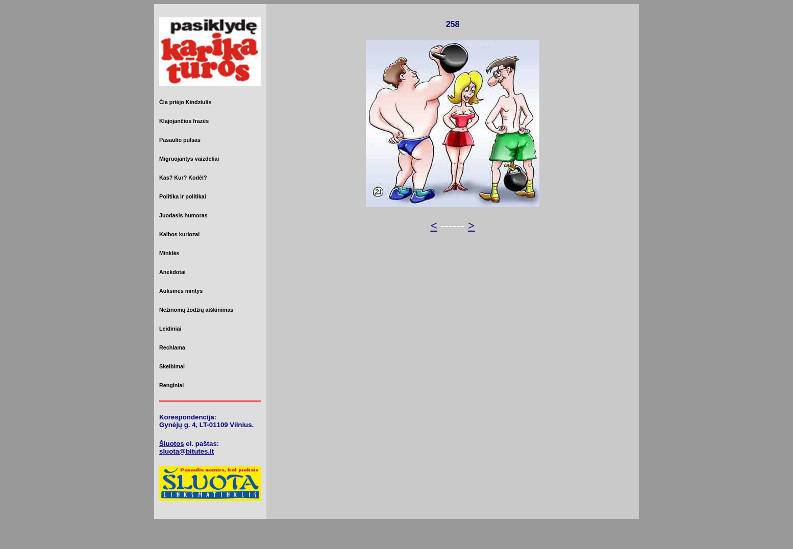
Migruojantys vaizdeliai (189, 159)
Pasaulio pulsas (180, 140)
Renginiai (171, 385)
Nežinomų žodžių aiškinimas (196, 310)
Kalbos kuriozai (179, 234)
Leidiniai (170, 329)
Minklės (169, 253)
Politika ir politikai (182, 196)
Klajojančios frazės (184, 121)
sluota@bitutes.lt (186, 451)
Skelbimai (172, 366)
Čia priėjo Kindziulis (185, 102)
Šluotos (171, 443)
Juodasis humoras (183, 215)
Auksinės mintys (181, 291)
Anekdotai (172, 272)
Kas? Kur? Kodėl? (183, 177)
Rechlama (172, 347)
